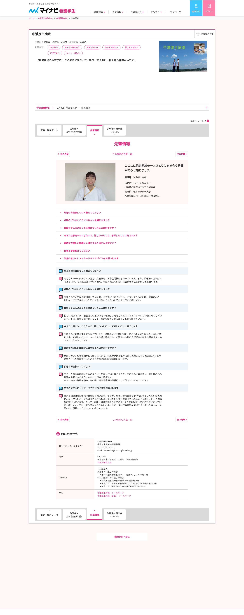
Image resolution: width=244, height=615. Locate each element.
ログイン (209, 11)
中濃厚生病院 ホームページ (110, 492)
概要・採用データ (49, 130)
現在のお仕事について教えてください (82, 212)
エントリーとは (198, 120)
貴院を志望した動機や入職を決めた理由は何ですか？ (90, 243)
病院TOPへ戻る (122, 536)
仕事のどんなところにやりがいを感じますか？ (87, 220)
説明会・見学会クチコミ (114, 130)
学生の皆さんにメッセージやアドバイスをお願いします (91, 258)
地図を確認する (104, 462)
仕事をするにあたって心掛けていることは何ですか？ (90, 227)
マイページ (175, 12)
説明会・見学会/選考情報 (74, 130)
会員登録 (196, 11)
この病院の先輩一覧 (122, 154)
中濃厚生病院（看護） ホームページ (114, 495)
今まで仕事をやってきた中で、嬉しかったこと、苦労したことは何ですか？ (101, 235)
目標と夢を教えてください (77, 250)
